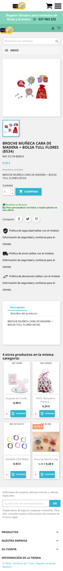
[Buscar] (31, 40)
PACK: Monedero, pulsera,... (46, 400)
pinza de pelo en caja (46, 459)
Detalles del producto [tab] (24, 313)
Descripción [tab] (17, 307)
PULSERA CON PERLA (17, 459)
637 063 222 (44, 19)
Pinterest (36, 219)
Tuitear (27, 219)
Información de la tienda (21, 558)
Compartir (19, 219)
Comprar (28, 192)
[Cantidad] (7, 191)
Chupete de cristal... (17, 398)
